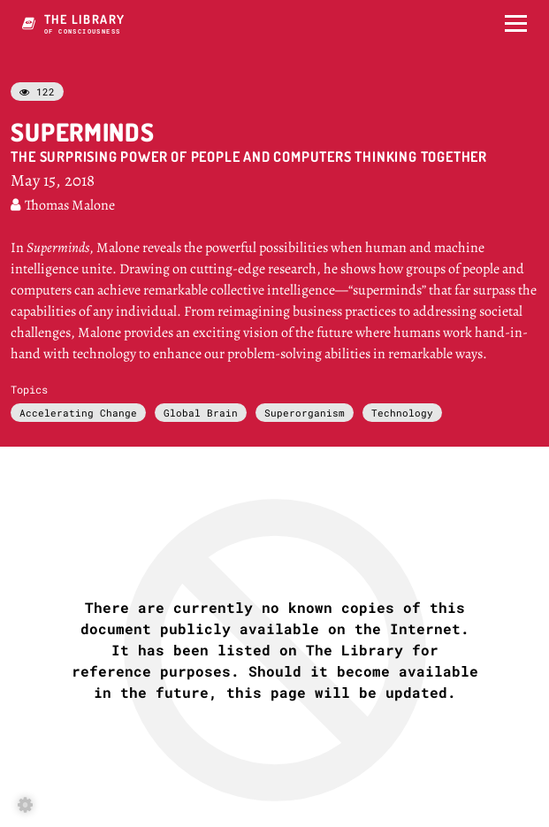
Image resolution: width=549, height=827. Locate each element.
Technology (402, 412)
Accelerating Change (78, 412)
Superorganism (304, 412)
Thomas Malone (63, 205)
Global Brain (201, 412)
